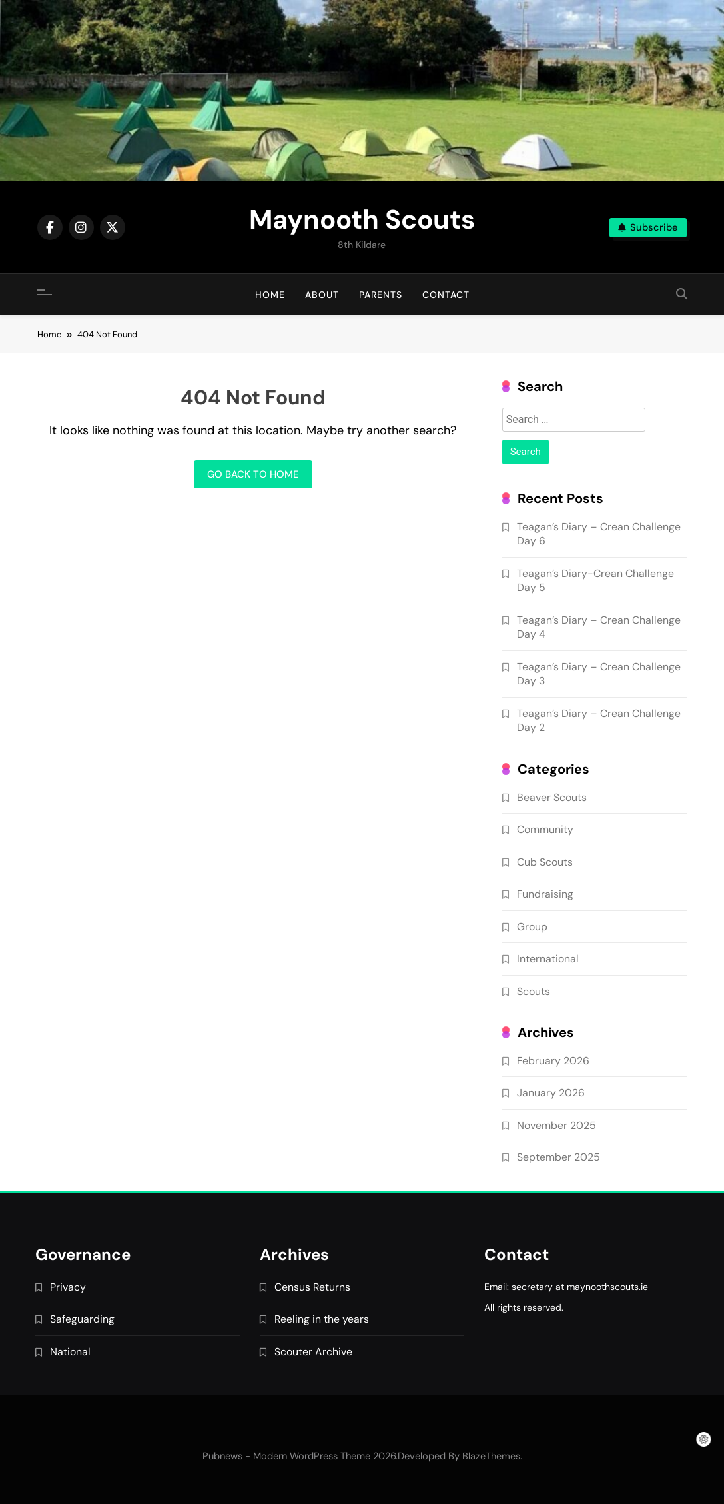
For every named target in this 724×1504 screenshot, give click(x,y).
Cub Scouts (545, 862)
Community (545, 829)
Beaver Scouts (552, 797)
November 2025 (556, 1125)
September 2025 (558, 1157)
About (322, 295)
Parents (380, 295)
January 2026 (551, 1093)
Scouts (533, 991)
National (70, 1352)
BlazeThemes (491, 1456)
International (548, 959)
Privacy (68, 1287)
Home (270, 295)
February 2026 (553, 1061)
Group (532, 927)
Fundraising (545, 894)
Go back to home (253, 474)
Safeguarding (82, 1319)
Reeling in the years (321, 1319)
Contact (446, 295)
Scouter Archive (313, 1352)
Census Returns (312, 1287)
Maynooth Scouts (362, 219)
